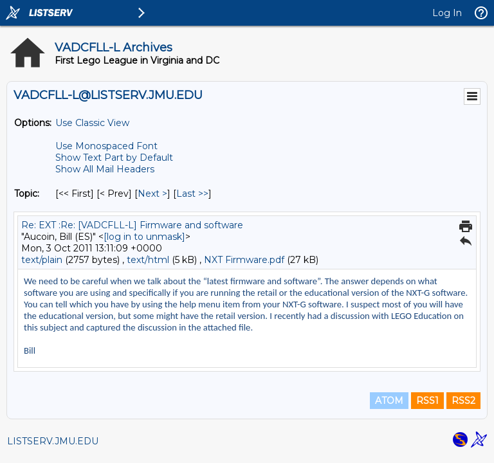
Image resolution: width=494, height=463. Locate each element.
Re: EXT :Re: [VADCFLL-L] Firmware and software (132, 225)
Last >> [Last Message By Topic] (192, 193)
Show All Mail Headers (104, 169)
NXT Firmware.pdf (244, 260)
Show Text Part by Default (114, 157)
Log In (447, 13)
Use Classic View (92, 123)
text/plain (41, 260)
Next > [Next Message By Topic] (152, 193)
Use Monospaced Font (106, 146)
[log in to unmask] (144, 236)
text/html (148, 260)
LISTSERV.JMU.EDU (52, 441)
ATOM (389, 400)
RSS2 (463, 400)
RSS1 (427, 400)
